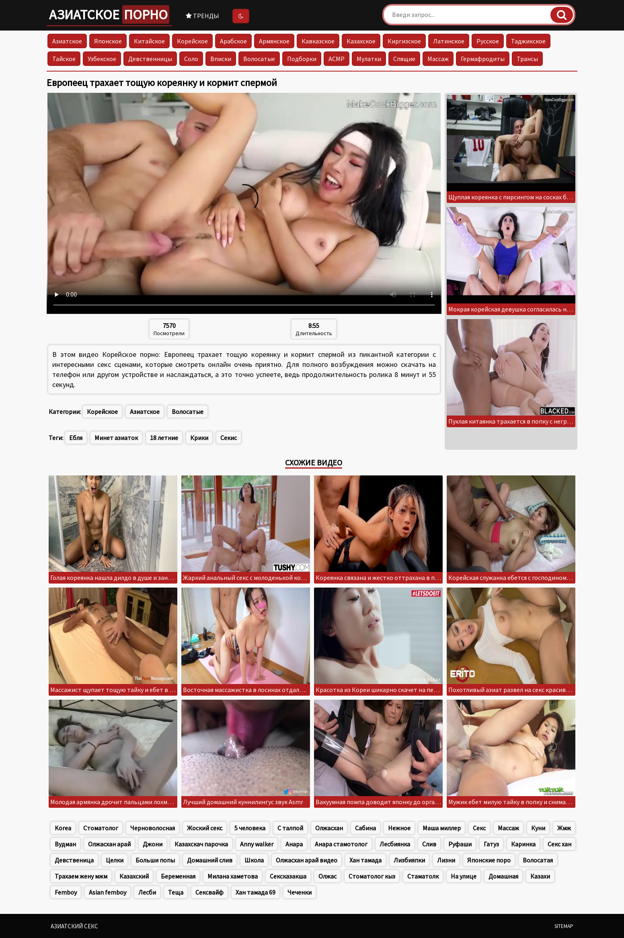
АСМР (336, 59)
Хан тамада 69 (255, 892)
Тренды (202, 16)
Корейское (192, 41)
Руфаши (460, 844)
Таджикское (528, 41)
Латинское (448, 41)
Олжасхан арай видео (306, 860)
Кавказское (318, 41)
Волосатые (259, 59)
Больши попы (155, 860)
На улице (463, 876)
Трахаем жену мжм (81, 876)
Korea (63, 828)
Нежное (399, 828)
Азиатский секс (74, 926)
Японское (108, 41)
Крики (199, 438)
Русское (487, 41)
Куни (538, 828)
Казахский (134, 876)
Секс (479, 828)
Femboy (66, 892)
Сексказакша (288, 876)
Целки (114, 860)
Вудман (65, 844)
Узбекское (102, 59)
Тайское (64, 59)
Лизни (446, 860)
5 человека (249, 828)
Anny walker (256, 844)
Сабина (365, 828)
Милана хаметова (232, 876)
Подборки (301, 59)
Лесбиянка (395, 844)
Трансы (527, 59)
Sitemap (563, 926)
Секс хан (559, 844)
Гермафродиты (483, 59)
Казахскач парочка (201, 844)
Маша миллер (442, 828)
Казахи (540, 876)
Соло (191, 59)
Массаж (438, 59)
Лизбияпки (409, 860)
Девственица (74, 860)
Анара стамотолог (341, 844)
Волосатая (538, 860)
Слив (429, 844)
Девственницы (150, 59)
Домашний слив (209, 860)
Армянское (274, 41)
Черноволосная (152, 828)
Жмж (564, 828)
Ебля (75, 438)
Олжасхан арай (109, 844)
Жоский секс (204, 828)
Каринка (523, 844)
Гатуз (491, 844)
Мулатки (369, 59)
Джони (152, 844)
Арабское (233, 41)
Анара (294, 844)
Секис (228, 438)
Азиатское (109, 14)
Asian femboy (107, 892)
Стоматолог (100, 828)
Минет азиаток (116, 438)
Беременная (178, 876)
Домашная (503, 876)
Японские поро (489, 860)
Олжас (327, 876)
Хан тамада (365, 860)
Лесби (147, 892)
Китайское (149, 41)
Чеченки (299, 892)
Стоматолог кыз (372, 876)
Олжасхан (329, 828)
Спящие (404, 59)
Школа (254, 860)
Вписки (220, 59)
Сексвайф (209, 892)
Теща (175, 892)
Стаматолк (423, 876)
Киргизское (404, 41)
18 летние (164, 438)
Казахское (361, 41)
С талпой (290, 828)
